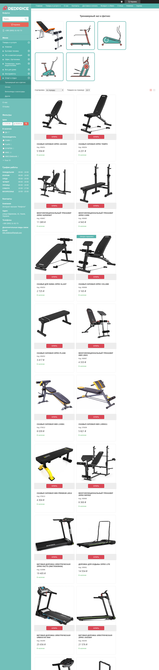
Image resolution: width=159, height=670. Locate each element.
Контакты (75, 6)
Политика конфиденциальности (100, 668)
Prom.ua (90, 665)
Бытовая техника (12, 51)
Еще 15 (8, 160)
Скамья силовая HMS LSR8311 (51, 352)
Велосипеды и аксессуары (15, 92)
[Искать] (26, 19)
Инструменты (10, 74)
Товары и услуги (9, 42)
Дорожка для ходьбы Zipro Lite (93, 422)
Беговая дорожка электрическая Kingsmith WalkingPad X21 (135, 492)
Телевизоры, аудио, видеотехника (13, 64)
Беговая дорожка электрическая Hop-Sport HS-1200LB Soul (94, 632)
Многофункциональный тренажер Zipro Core (49, 213)
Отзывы (5, 107)
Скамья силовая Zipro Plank (51, 282)
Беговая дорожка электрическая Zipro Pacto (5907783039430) (53, 423)
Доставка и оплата (90, 6)
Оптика (7, 87)
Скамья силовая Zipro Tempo (91, 142)
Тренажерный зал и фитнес (15, 82)
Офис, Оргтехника (12, 59)
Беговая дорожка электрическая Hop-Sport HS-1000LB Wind (53, 632)
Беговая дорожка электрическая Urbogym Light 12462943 (135, 632)
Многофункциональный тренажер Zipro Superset (130, 143)
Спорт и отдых (11, 78)
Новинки (8, 47)
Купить (54, 134)
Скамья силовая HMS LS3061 (131, 282)
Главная (39, 6)
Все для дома (10, 70)
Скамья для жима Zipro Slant (92, 212)
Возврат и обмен (107, 6)
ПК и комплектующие (13, 55)
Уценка (139, 6)
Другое (7, 96)
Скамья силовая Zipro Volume (133, 212)
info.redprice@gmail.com (12, 233)
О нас (4, 102)
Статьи (120, 6)
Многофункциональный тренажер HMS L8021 (89, 283)
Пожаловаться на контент (78, 668)
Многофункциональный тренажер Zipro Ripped (130, 353)
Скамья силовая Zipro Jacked (52, 142)
